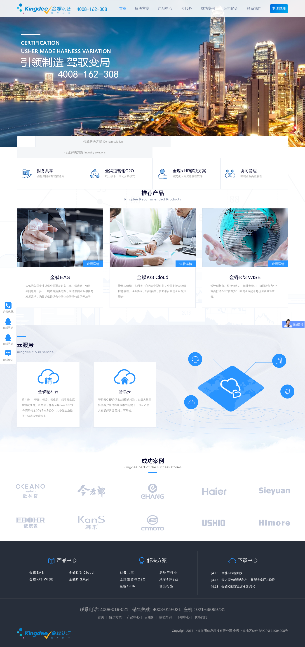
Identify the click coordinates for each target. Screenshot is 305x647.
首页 (122, 8)
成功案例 (208, 8)
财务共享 (127, 572)
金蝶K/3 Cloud (81, 572)
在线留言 (8, 359)
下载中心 (183, 617)
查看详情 (93, 264)
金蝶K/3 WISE (41, 579)
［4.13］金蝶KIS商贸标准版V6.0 (232, 586)
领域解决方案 (103, 141)
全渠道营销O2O (133, 579)
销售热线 (9, 313)
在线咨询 (8, 327)
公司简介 (231, 8)
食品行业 (166, 586)
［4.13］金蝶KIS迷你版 (225, 573)
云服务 (186, 8)
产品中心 (165, 8)
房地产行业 (168, 572)
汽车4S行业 (168, 579)
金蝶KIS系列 (79, 579)
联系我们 (254, 8)
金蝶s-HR (128, 586)
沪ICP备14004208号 (273, 631)
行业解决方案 (85, 152)
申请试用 (279, 8)
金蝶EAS (36, 572)
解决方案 (142, 8)
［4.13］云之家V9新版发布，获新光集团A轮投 (242, 580)
